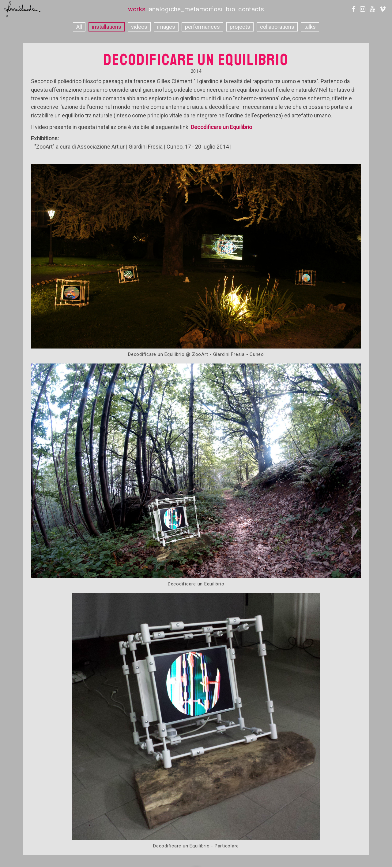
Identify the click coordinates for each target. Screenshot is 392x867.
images (166, 27)
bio (230, 9)
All (79, 27)
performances (202, 27)
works (137, 9)
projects (240, 27)
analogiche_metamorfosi (186, 9)
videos (139, 27)
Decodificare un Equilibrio (221, 127)
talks (310, 27)
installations (106, 27)
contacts (251, 9)
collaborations (277, 27)
